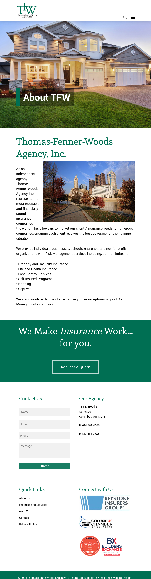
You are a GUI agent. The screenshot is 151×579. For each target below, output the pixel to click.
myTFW (23, 511)
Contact (24, 518)
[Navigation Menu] (133, 17)
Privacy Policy (28, 524)
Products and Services (33, 505)
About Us (24, 498)
